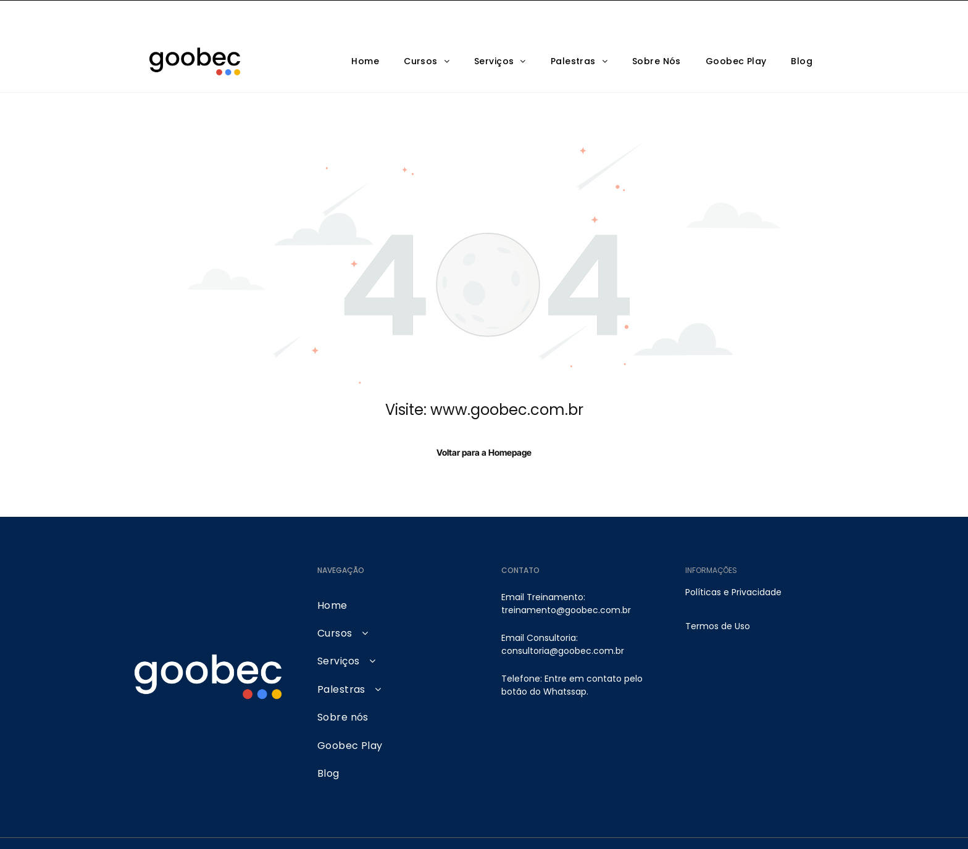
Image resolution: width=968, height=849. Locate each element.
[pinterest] (787, 828)
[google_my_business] (759, 828)
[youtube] (676, 828)
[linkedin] (731, 828)
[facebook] (704, 828)
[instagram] (648, 828)
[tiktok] (815, 828)
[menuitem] (365, 30)
